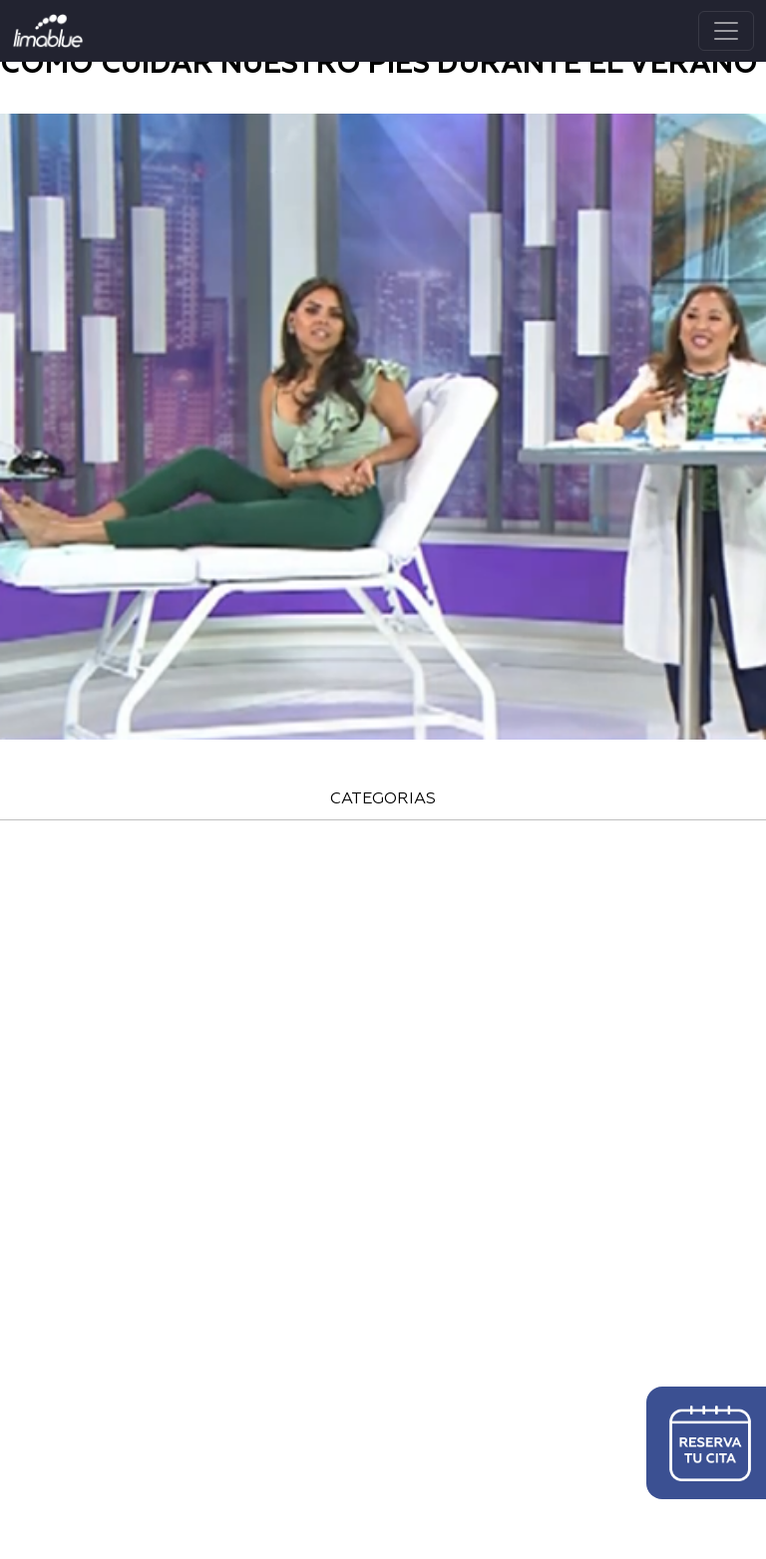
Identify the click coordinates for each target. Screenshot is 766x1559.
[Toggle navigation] (726, 31)
